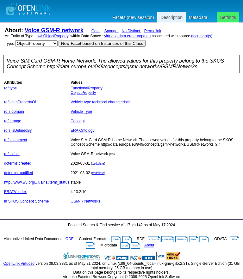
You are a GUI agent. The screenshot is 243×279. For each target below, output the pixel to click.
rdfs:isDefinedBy (18, 130)
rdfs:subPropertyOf (20, 102)
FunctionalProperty (87, 88)
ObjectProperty (83, 92)
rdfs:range (12, 121)
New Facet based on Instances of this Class (102, 43)
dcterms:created (17, 163)
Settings (228, 17)
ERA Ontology (82, 130)
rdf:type (10, 88)
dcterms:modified (18, 173)
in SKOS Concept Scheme (26, 201)
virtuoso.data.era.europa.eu (127, 36)
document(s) (201, 36)
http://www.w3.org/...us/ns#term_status (36, 182)
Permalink (152, 31)
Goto (95, 31)
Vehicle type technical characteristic (100, 102)
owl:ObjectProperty (52, 36)
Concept (78, 121)
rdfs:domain (14, 111)
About (149, 245)
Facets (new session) (133, 17)
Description (171, 17)
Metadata (198, 17)
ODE (69, 239)
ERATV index (15, 192)
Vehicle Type (81, 111)
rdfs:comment (15, 140)
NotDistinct (131, 31)
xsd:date (98, 163)
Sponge (111, 31)
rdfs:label (12, 154)
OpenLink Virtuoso (19, 263)
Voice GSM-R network (54, 30)
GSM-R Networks (85, 201)
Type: (9, 43)
